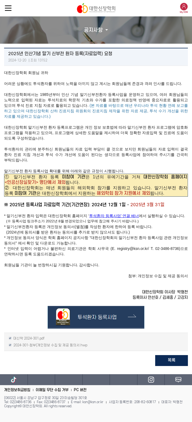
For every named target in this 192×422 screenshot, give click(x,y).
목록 (171, 360)
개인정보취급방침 (17, 390)
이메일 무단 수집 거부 (52, 390)
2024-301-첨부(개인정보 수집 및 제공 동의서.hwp (47, 345)
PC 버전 (80, 390)
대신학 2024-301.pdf (26, 338)
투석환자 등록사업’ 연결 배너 (114, 216)
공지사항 (93, 30)
